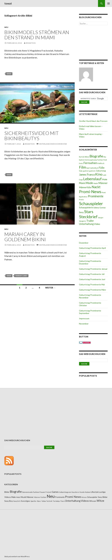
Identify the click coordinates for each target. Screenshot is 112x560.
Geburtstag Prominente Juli (91, 274)
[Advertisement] (93, 43)
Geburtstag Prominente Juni (92, 279)
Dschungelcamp (91, 160)
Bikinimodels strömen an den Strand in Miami (36, 34)
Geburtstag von (65, 492)
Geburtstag (101, 171)
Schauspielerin (86, 207)
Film (82, 167)
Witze (100, 500)
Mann (82, 183)
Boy (105, 157)
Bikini (9, 74)
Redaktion (31, 43)
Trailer (90, 220)
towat (8, 3)
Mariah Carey (21, 276)
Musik (23, 497)
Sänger (100, 217)
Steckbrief (88, 216)
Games (55, 492)
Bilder (6, 492)
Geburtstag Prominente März (92, 289)
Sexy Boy (8, 501)
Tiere (62, 501)
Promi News (73, 496)
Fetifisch (101, 163)
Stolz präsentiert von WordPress (17, 556)
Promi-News (90, 191)
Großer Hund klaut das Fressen (93, 121)
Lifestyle (94, 492)
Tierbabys (56, 501)
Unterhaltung (86, 224)
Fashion (100, 160)
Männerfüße (85, 187)
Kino (98, 174)
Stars (88, 211)
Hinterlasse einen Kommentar (53, 144)
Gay (81, 171)
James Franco (87, 174)
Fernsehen (90, 163)
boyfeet (82, 160)
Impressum (84, 318)
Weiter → (50, 287)
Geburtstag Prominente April (92, 248)
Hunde (82, 492)
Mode (89, 183)
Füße (101, 167)
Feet (105, 160)
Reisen (84, 497)
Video (97, 224)
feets (81, 163)
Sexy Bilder (102, 497)
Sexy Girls (16, 501)
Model (95, 183)
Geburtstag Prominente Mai (92, 284)
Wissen (92, 501)
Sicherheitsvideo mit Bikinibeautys (31, 135)
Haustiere (75, 492)
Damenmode (27, 492)
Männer (103, 183)
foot (87, 168)
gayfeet (86, 171)
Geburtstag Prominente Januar (93, 269)
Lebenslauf (92, 179)
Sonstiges (25, 501)
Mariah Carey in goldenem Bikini (25, 236)
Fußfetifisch (94, 168)
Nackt (96, 187)
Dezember (83, 243)
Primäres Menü (108, 3)
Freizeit (48, 492)
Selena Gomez (99, 207)
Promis (81, 199)
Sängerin (82, 221)
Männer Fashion (40, 497)
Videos (85, 500)
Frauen (42, 492)
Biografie (96, 156)
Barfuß (81, 157)
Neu (6, 27)
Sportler (34, 501)
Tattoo (43, 501)
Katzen (87, 492)
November (84, 323)
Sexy (81, 212)
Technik (49, 501)
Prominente (95, 196)
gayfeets (92, 171)
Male (104, 179)
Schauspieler (91, 203)
